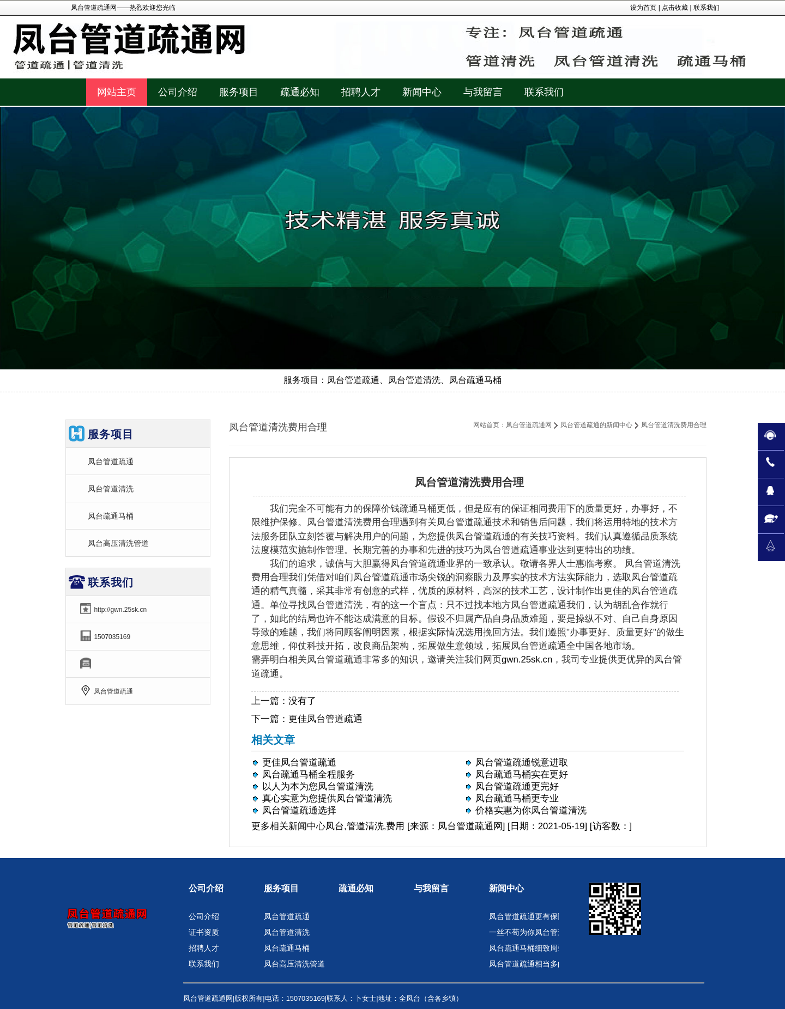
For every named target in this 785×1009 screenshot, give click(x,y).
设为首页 (643, 7)
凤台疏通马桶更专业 (517, 798)
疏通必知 (356, 888)
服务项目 (281, 888)
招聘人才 (204, 948)
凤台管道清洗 (111, 488)
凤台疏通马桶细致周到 (527, 948)
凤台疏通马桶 (111, 516)
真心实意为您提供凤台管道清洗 (327, 798)
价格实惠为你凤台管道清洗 (531, 810)
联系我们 (706, 7)
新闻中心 (306, 826)
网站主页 (116, 92)
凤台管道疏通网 (529, 425)
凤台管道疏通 (111, 461)
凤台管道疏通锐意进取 (521, 762)
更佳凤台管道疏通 (325, 719)
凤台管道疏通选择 (299, 810)
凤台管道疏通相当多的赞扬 (535, 963)
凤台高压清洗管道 (118, 543)
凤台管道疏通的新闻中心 (596, 425)
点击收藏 (675, 7)
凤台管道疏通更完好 (517, 786)
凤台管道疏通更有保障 (527, 916)
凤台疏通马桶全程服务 (308, 774)
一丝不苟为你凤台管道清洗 (535, 932)
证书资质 (204, 932)
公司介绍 (206, 888)
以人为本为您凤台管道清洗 (317, 786)
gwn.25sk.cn (527, 659)
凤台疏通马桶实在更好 (521, 774)
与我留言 (431, 888)
